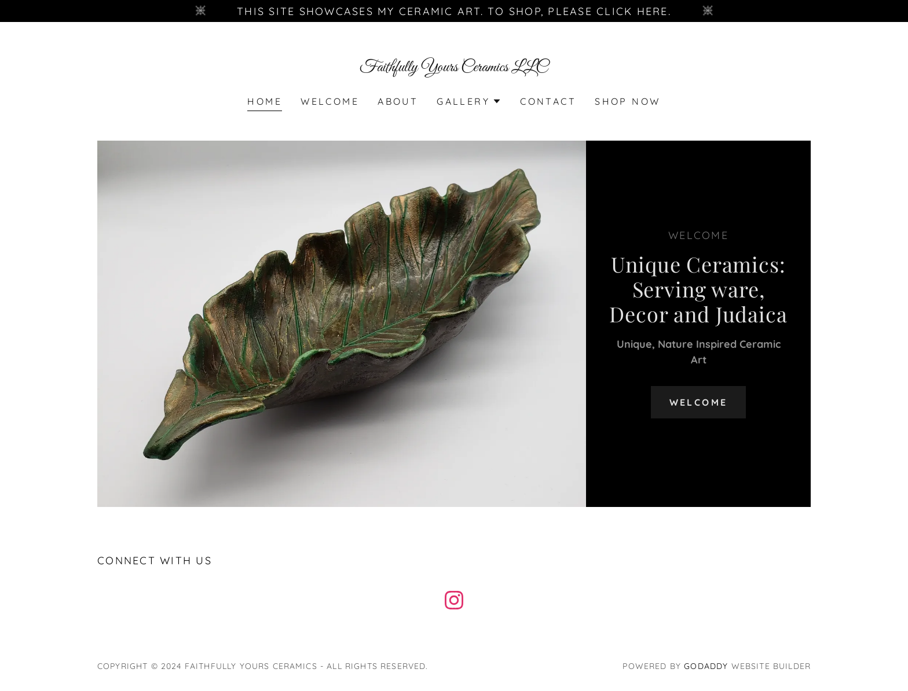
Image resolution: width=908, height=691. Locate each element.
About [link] (398, 101)
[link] (454, 67)
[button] (469, 101)
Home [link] (264, 101)
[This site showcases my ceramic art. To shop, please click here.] (454, 11)
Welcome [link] (330, 101)
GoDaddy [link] (706, 666)
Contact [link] (548, 101)
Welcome (698, 402)
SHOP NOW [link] (627, 101)
